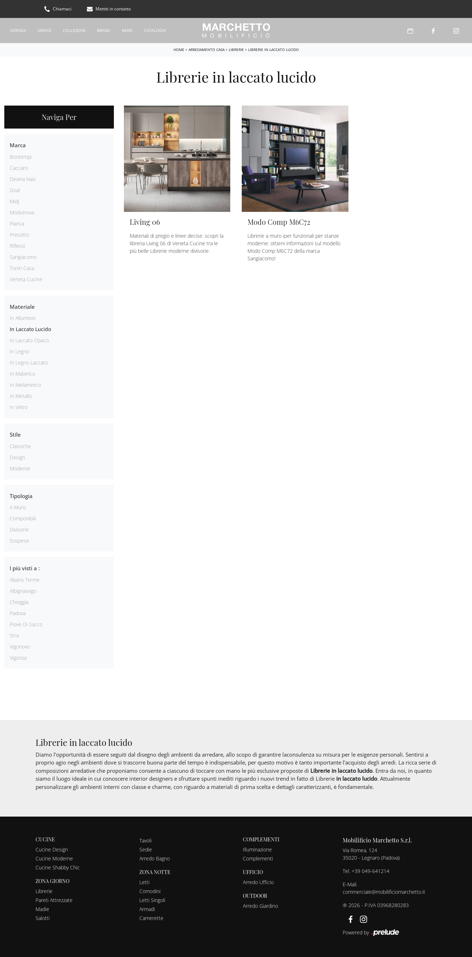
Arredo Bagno (154, 858)
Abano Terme (25, 579)
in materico (22, 373)
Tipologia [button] (21, 496)
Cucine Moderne (54, 858)
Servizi (44, 30)
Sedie (145, 849)
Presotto (19, 234)
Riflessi (17, 245)
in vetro (19, 407)
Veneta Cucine (26, 279)
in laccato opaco (29, 340)
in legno (19, 351)
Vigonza (18, 657)
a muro (18, 507)
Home (178, 49)
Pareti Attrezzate (54, 900)
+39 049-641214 (370, 871)
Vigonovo (20, 646)
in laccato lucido (30, 329)
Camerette (151, 918)
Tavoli (145, 840)
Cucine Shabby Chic (58, 867)
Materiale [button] (22, 306)
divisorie (19, 529)
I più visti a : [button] (25, 568)
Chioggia (19, 602)
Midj (14, 201)
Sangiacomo (23, 257)
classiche (20, 446)
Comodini (150, 891)
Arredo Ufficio (258, 882)
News (127, 30)
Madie (42, 909)
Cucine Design (52, 849)
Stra (14, 635)
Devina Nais (23, 179)
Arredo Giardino (260, 905)
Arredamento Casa (207, 49)
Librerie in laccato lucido (273, 49)
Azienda (18, 30)
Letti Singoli (152, 900)
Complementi (258, 858)
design (17, 457)
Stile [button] (15, 434)
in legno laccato (29, 362)
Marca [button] (18, 145)
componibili (23, 518)
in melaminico (25, 384)
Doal (15, 190)
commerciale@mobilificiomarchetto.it (384, 891)
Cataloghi (155, 30)
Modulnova (22, 212)
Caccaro (19, 167)
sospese (19, 540)
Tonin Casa (22, 268)
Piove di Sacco (26, 624)
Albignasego (23, 590)
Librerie (236, 49)
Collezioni (74, 30)
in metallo (21, 395)
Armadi (147, 909)
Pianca (17, 223)
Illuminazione (257, 849)
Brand (103, 30)
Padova (18, 613)
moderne (20, 468)
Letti (144, 882)
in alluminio (23, 318)
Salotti (43, 918)
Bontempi (21, 156)
